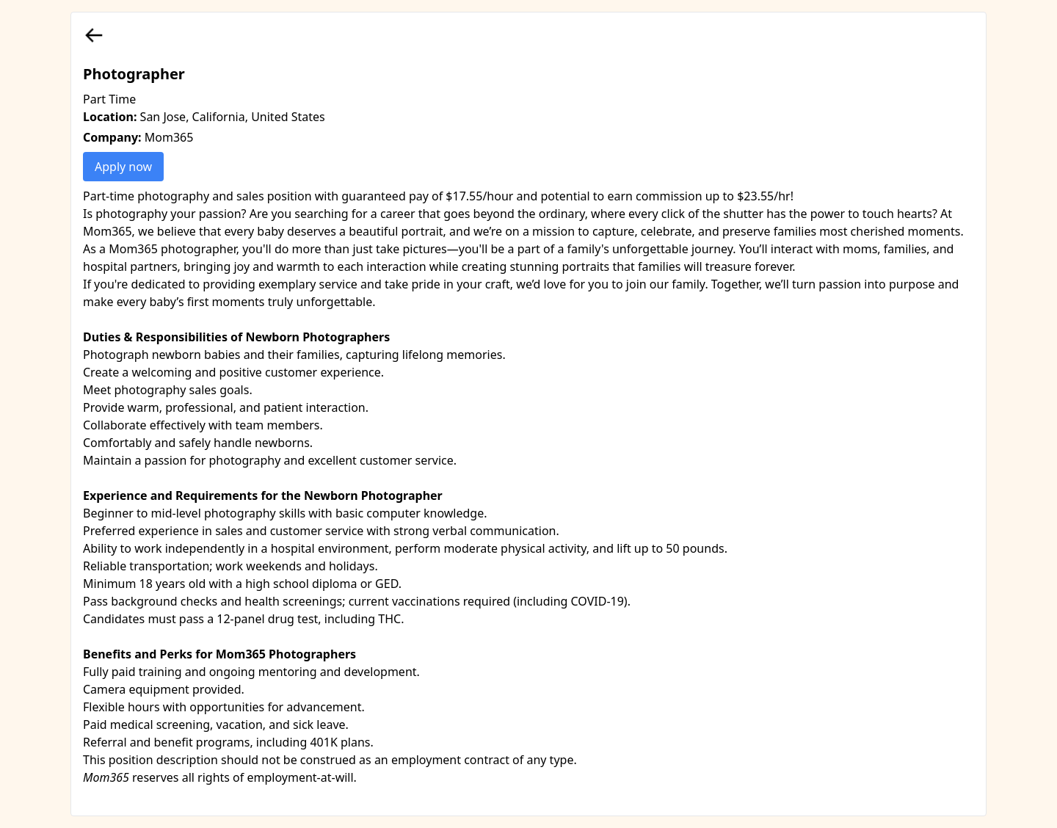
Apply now (123, 167)
